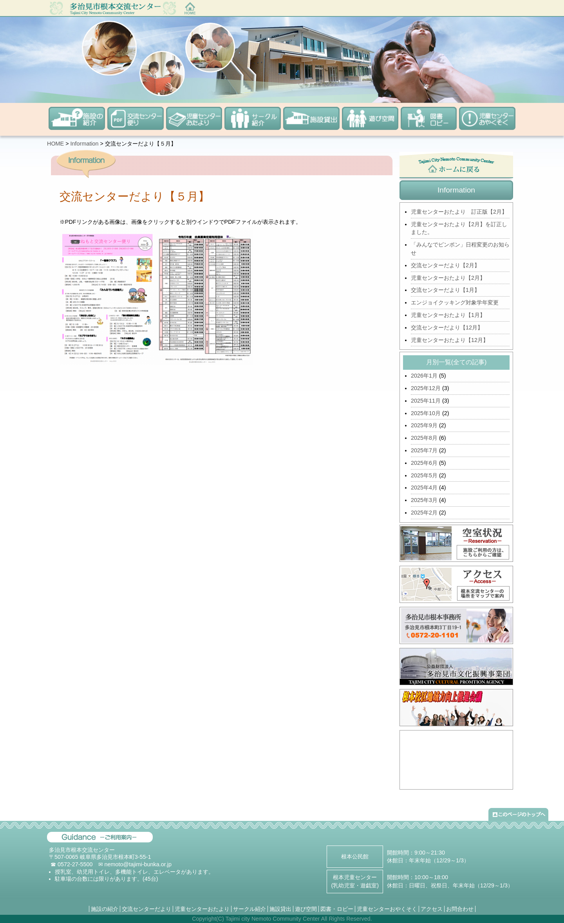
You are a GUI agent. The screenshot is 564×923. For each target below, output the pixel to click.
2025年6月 (424, 463)
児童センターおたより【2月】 (448, 278)
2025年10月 (426, 413)
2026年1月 (424, 375)
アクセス (432, 909)
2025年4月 (424, 487)
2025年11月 (426, 401)
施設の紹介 (104, 909)
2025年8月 (424, 438)
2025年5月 (424, 475)
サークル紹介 (249, 909)
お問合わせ (460, 909)
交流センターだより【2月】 (445, 265)
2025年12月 (426, 388)
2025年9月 (424, 425)
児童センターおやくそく (387, 909)
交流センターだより (146, 909)
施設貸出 (280, 909)
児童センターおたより (202, 909)
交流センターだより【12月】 (447, 327)
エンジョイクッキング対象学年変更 (455, 302)
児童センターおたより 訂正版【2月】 (459, 212)
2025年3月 (424, 500)
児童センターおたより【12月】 (449, 340)
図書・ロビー (336, 909)
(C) (220, 919)
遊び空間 (306, 909)
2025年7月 (424, 450)
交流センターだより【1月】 (445, 290)
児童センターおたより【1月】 (448, 315)
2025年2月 (424, 512)
